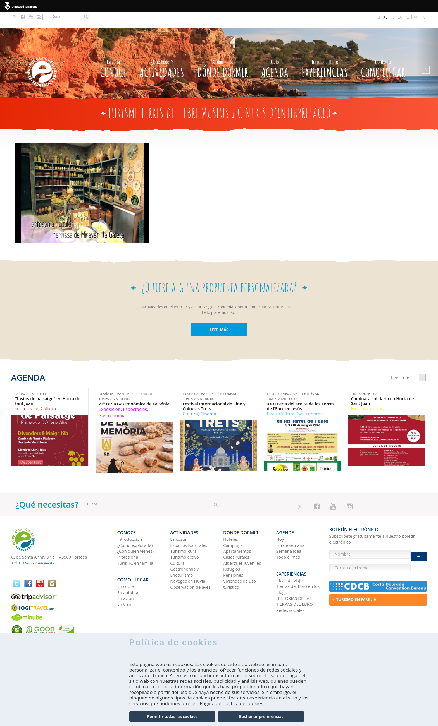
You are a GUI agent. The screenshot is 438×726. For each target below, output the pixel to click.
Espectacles (135, 394)
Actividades (162, 52)
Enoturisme (26, 393)
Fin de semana (290, 527)
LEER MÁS (219, 314)
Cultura (48, 393)
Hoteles (230, 520)
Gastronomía (112, 400)
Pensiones (233, 556)
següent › (422, 362)
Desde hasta (125, 381)
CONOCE (113, 52)
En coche (126, 565)
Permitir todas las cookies (172, 717)
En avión (125, 576)
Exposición (110, 394)
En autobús (128, 570)
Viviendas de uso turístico (239, 565)
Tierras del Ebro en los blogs (298, 567)
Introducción (129, 520)
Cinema (208, 398)
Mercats (359, 393)
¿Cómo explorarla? (135, 527)
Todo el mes (288, 538)
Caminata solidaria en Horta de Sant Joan (382, 385)
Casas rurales (236, 538)
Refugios (231, 550)
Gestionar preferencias (261, 717)
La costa (178, 520)
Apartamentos (237, 532)
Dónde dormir (222, 52)
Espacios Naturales (188, 527)
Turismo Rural (183, 532)
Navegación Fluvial (188, 562)
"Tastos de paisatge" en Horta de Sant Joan (47, 385)
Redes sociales (290, 588)
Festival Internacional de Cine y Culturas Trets (214, 390)
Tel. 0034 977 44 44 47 (32, 547)
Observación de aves (190, 568)
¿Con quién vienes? (135, 532)
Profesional (128, 538)
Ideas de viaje (289, 558)
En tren (124, 582)
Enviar (419, 552)
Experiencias (325, 52)
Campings (232, 527)
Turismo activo (184, 538)
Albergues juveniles (242, 544)
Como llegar (383, 52)
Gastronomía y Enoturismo (184, 553)
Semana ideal (289, 532)
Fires (272, 398)
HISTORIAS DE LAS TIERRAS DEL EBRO (294, 579)
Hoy (280, 520)
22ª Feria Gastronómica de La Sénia (134, 388)
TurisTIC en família (135, 544)
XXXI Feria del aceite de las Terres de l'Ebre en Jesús (300, 390)
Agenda (274, 52)
